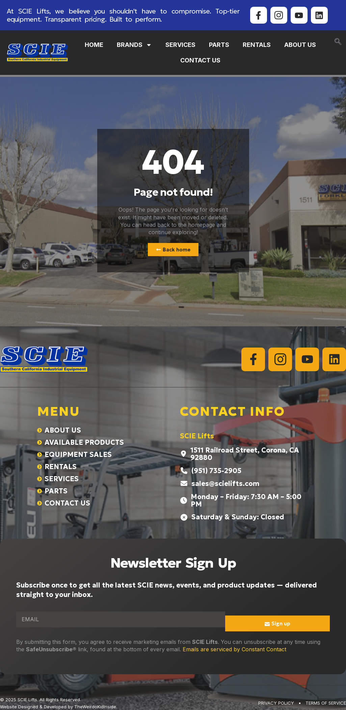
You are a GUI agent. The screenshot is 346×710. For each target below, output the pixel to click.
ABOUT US (300, 44)
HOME (94, 44)
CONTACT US (200, 60)
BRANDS (134, 44)
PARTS (219, 44)
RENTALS (257, 44)
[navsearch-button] (338, 42)
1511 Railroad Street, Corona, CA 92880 (244, 454)
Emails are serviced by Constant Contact (234, 649)
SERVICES (180, 44)
